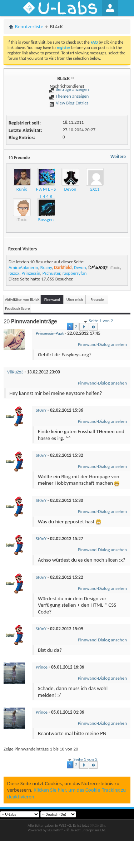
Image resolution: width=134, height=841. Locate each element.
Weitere (118, 156)
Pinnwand (52, 299)
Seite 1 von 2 (98, 321)
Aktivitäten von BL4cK (22, 299)
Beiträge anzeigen (69, 89)
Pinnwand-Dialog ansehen (102, 344)
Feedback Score (17, 308)
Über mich (74, 299)
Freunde (97, 299)
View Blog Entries (68, 103)
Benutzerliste (29, 26)
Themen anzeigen (69, 96)
